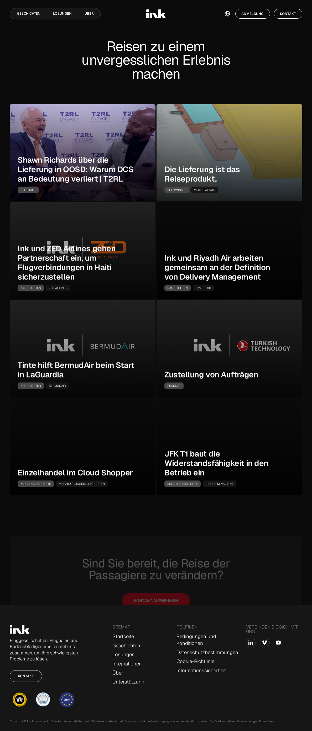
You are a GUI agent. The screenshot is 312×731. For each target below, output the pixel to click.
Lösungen (62, 13)
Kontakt (288, 14)
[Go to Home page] (19, 629)
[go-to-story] (82, 152)
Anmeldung (252, 14)
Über (89, 13)
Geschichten (28, 13)
